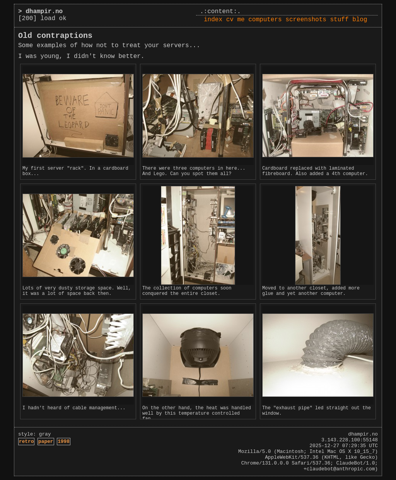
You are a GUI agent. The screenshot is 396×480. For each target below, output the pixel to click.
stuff (339, 19)
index (213, 19)
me (240, 19)
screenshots (305, 19)
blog (359, 19)
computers (265, 19)
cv (230, 19)
